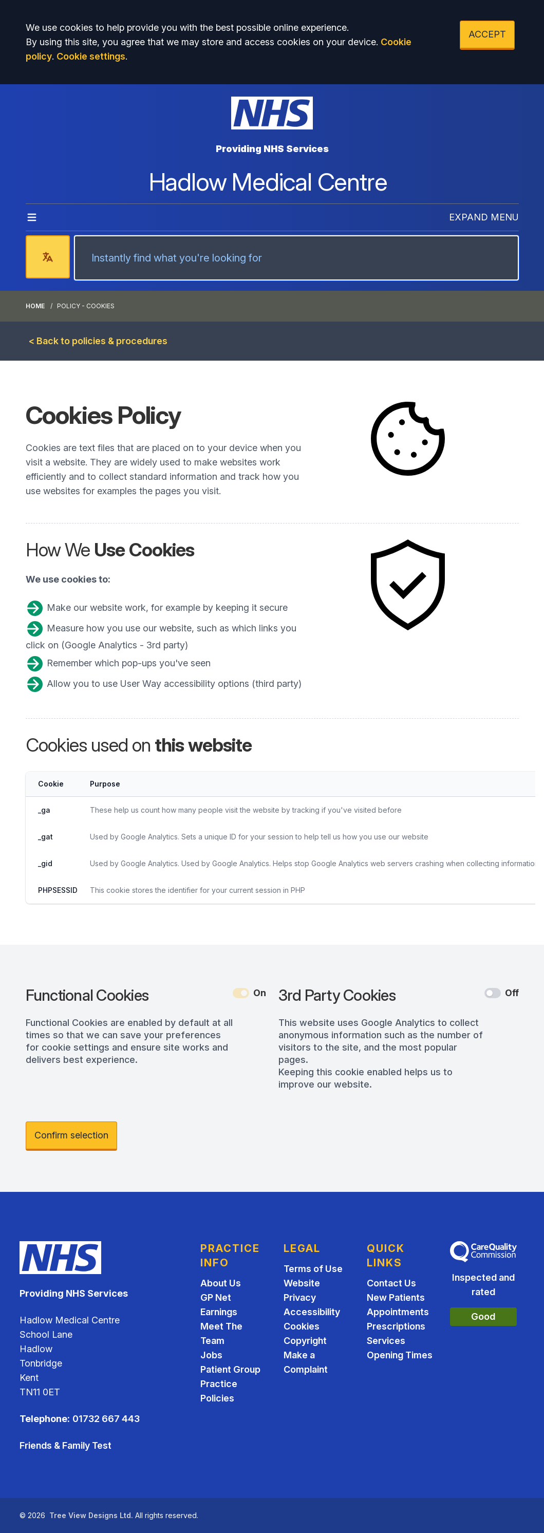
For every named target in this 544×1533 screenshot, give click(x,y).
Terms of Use (313, 1268)
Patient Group (230, 1369)
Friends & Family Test (65, 1445)
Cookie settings (91, 56)
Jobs (211, 1355)
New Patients (396, 1297)
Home (35, 306)
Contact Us (391, 1283)
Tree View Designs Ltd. (91, 1515)
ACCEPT (487, 34)
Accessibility (312, 1311)
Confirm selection (71, 1135)
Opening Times (400, 1355)
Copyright (305, 1340)
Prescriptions (396, 1326)
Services (386, 1340)
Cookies (302, 1326)
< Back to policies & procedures (98, 340)
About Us (220, 1283)
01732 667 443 (106, 1418)
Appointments (398, 1311)
